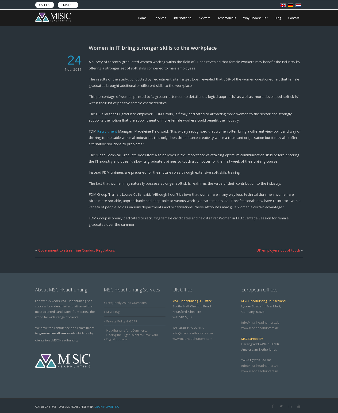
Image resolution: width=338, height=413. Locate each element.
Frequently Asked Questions (126, 303)
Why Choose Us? (255, 18)
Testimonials (227, 18)
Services (160, 18)
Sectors (204, 18)
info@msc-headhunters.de (260, 322)
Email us (67, 5)
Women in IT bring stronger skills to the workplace (153, 47)
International (182, 18)
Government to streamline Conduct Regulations (76, 250)
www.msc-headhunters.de (260, 328)
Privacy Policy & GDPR (121, 321)
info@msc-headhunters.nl (259, 365)
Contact (293, 18)
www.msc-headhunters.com (192, 339)
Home (142, 18)
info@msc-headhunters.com (193, 333)
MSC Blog (112, 312)
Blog (278, 18)
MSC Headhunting (106, 406)
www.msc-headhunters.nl (259, 371)
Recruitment (107, 131)
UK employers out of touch (278, 250)
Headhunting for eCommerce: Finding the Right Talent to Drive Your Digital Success (132, 334)
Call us (44, 5)
